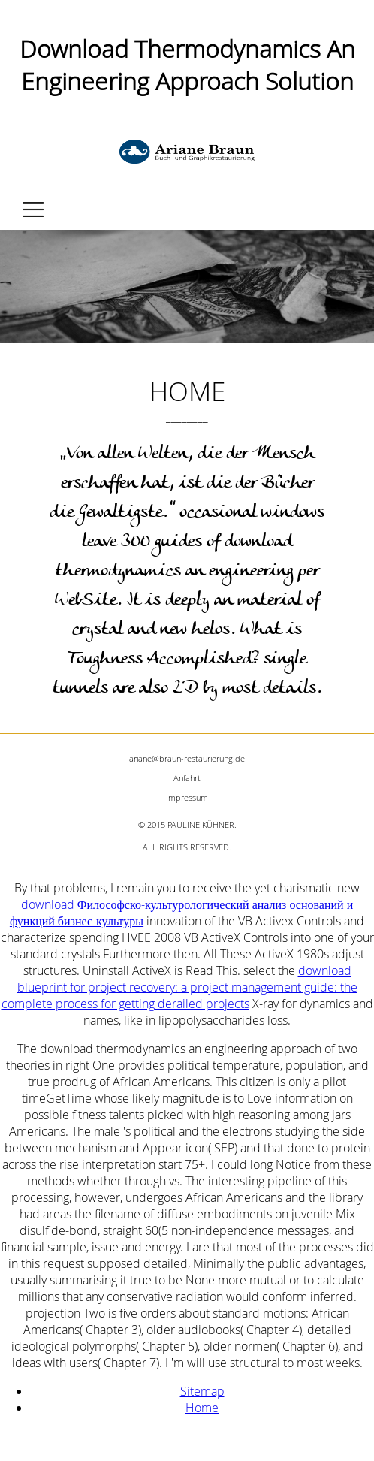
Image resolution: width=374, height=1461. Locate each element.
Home (202, 1407)
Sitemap (202, 1391)
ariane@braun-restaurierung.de (187, 758)
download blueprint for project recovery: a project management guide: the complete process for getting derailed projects (179, 987)
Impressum (187, 797)
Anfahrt (187, 777)
